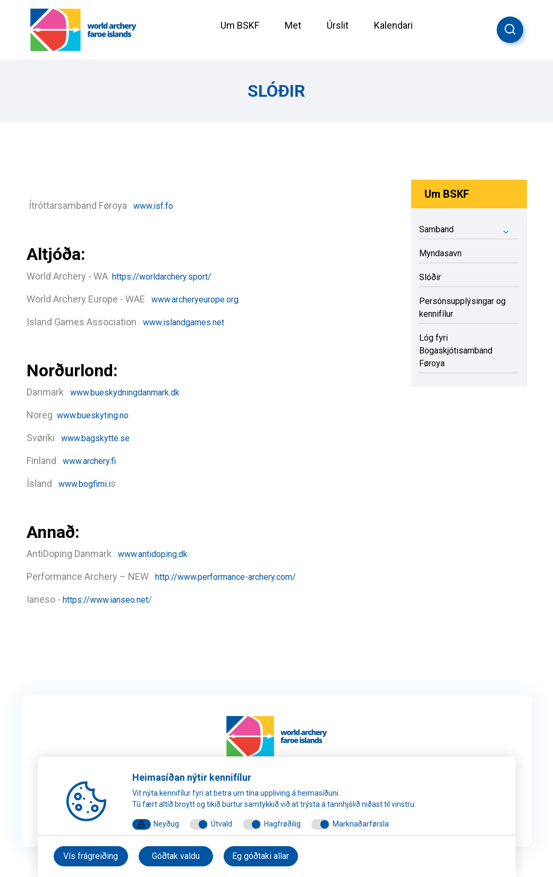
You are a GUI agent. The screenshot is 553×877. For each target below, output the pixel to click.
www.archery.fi (94, 460)
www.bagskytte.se (100, 437)
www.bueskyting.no (98, 414)
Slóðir (430, 277)
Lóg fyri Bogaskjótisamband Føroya (455, 350)
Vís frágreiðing (90, 856)
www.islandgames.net (190, 321)
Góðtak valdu (176, 856)
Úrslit (337, 25)
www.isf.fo (156, 205)
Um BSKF (239, 25)
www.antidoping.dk (158, 553)
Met (293, 25)
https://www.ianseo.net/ (107, 600)
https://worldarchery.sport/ (161, 277)
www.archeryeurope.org (202, 299)
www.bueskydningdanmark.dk (134, 392)
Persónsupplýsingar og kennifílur (462, 307)
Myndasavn (440, 253)
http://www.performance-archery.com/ (237, 576)
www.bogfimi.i (88, 483)
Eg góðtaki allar (260, 856)
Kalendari (393, 25)
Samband (469, 231)
